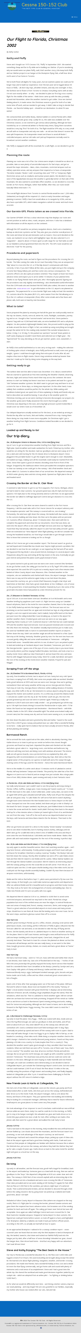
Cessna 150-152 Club (44, 4)
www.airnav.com (23, 288)
